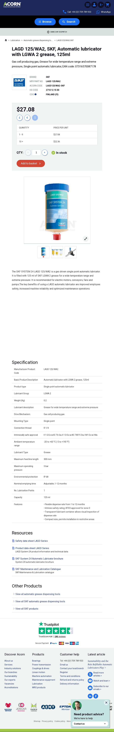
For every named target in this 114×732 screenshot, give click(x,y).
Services (8, 664)
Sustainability (10, 676)
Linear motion (38, 672)
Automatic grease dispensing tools (38, 40)
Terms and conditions (70, 676)
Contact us (90, 723)
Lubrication (15, 40)
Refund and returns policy (72, 680)
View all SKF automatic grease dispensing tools (40, 601)
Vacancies (9, 684)
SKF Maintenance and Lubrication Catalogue (57, 571)
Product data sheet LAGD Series (57, 550)
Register (64, 672)
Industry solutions (12, 668)
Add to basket (29, 163)
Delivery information (69, 684)
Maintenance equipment (43, 680)
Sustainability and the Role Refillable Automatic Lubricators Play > (100, 664)
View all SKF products (26, 608)
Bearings (36, 661)
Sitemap (37, 721)
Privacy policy (47, 721)
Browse (46, 21)
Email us (64, 664)
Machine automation (42, 676)
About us (8, 661)
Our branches (10, 672)
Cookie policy (59, 721)
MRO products (39, 687)
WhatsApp (103, 12)
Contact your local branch (72, 668)
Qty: (20, 152)
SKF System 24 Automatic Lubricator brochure (57, 560)
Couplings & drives (40, 668)
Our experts (9, 680)
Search (71, 21)
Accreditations (11, 687)
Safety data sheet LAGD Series (31, 541)
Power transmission (41, 664)
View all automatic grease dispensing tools (37, 594)
